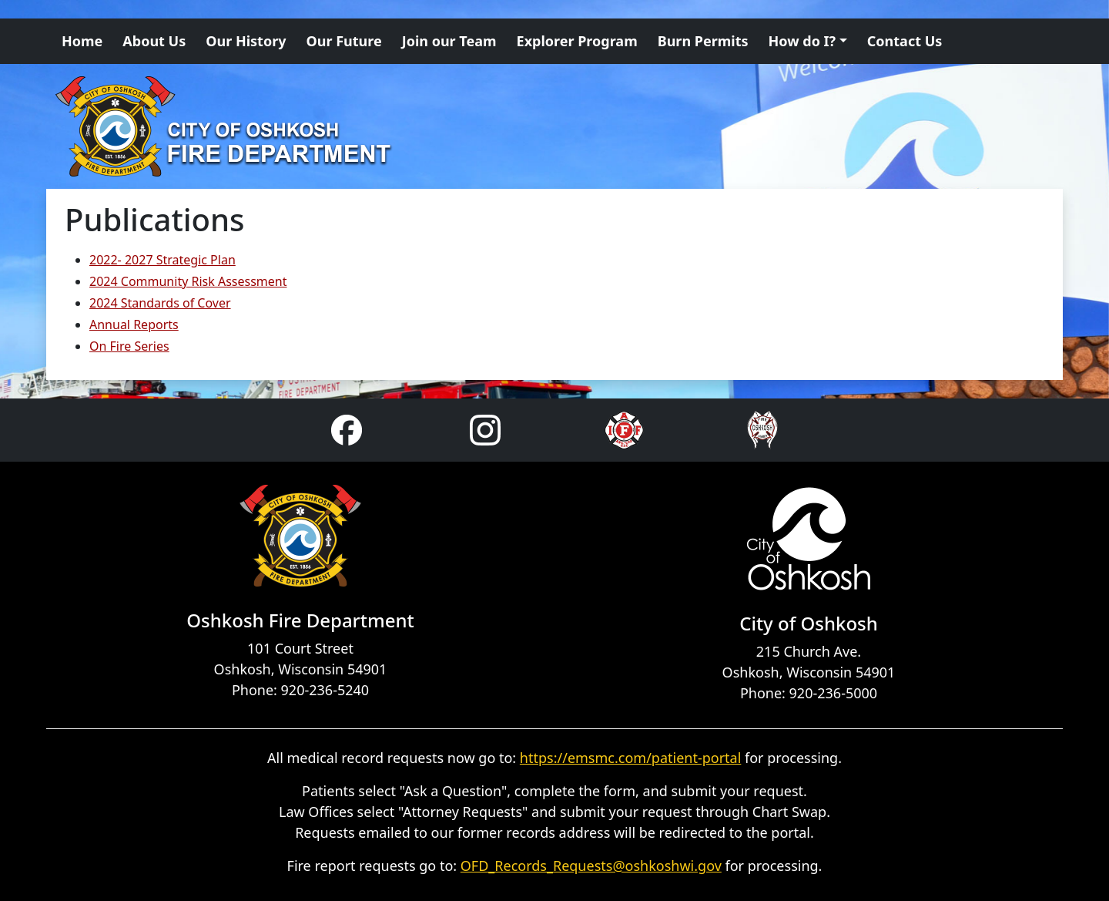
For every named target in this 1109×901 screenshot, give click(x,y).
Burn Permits (703, 41)
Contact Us (905, 41)
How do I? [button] (802, 41)
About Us (154, 41)
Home (82, 41)
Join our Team (449, 41)
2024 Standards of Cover (160, 302)
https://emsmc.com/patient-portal (631, 757)
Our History (246, 41)
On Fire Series (129, 346)
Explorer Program (577, 41)
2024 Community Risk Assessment (187, 281)
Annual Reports (134, 324)
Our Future (344, 41)
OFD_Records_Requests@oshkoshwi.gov (591, 865)
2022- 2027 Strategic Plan (162, 259)
